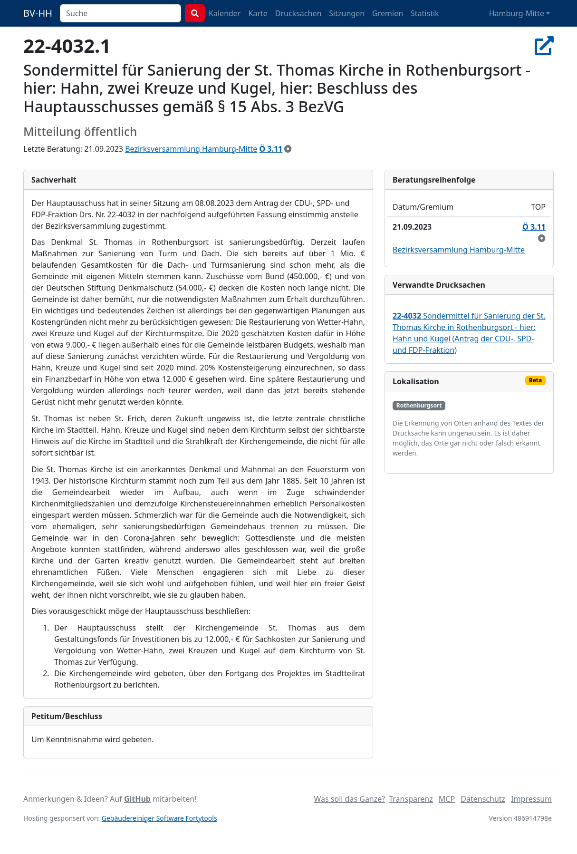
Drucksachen (298, 13)
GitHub (137, 799)
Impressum (531, 799)
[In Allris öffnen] (544, 45)
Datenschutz (483, 799)
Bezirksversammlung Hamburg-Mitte (191, 149)
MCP (447, 799)
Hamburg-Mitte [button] (516, 13)
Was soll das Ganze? (349, 799)
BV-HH (37, 13)
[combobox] (120, 13)
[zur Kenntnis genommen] (288, 149)
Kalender (224, 13)
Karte (258, 13)
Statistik (425, 13)
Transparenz (411, 799)
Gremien (387, 13)
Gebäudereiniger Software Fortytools (159, 818)
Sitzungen (347, 13)
